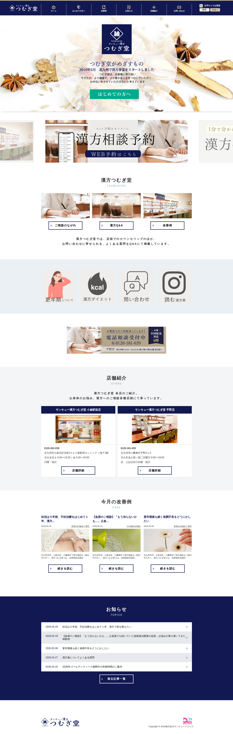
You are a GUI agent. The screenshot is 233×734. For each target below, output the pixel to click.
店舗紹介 (154, 8)
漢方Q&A (116, 225)
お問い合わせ (179, 8)
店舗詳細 (78, 471)
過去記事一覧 (116, 679)
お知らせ (129, 8)
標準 (204, 9)
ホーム (53, 8)
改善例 (104, 8)
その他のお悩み (134, 527)
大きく (215, 9)
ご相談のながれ (65, 225)
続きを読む (65, 569)
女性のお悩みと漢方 (80, 527)
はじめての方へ (78, 8)
